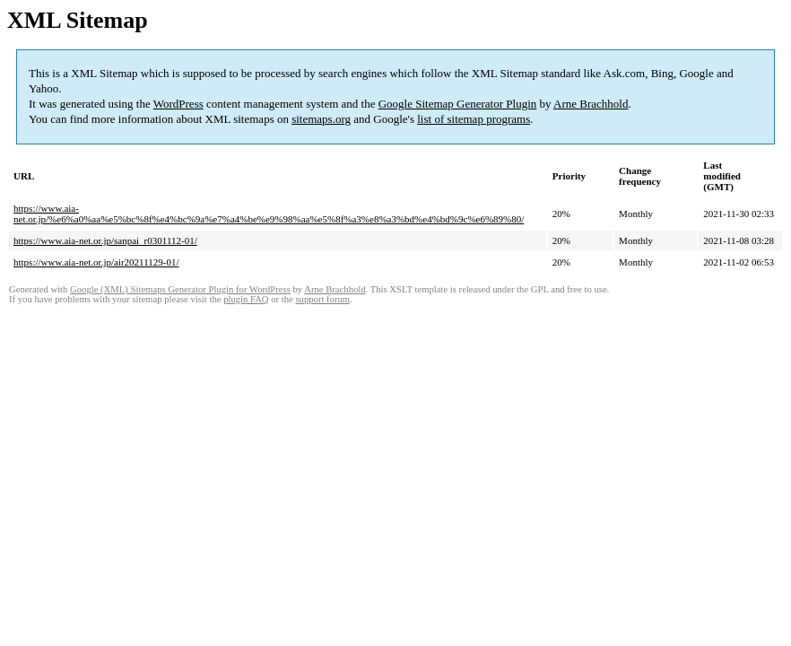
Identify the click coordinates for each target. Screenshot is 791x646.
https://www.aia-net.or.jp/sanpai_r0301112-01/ (105, 240)
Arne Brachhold (590, 103)
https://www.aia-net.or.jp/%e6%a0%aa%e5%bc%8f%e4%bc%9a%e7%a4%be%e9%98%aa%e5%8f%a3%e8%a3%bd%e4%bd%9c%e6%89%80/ (268, 213)
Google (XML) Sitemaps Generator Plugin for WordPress (180, 289)
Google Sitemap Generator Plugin (457, 103)
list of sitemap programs (473, 119)
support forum (322, 299)
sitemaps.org (321, 119)
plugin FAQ (245, 299)
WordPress (178, 103)
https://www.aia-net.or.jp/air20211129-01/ (96, 262)
